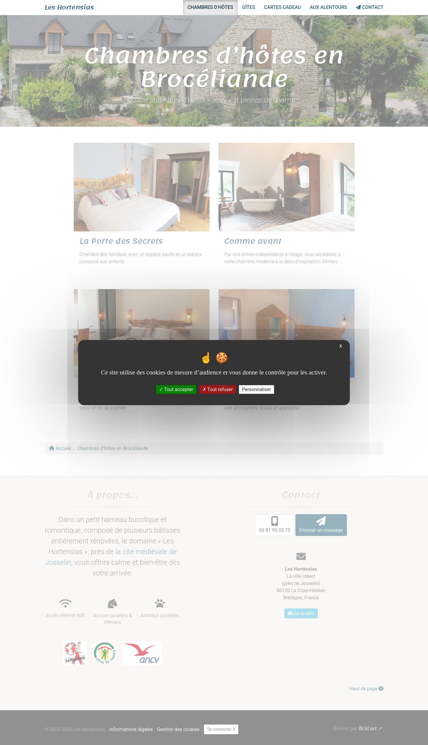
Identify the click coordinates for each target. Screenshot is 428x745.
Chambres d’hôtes (210, 7)
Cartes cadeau (282, 7)
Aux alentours (328, 7)
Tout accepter (176, 389)
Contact (369, 7)
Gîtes (248, 7)
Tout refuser (217, 389)
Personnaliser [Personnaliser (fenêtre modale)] (256, 389)
